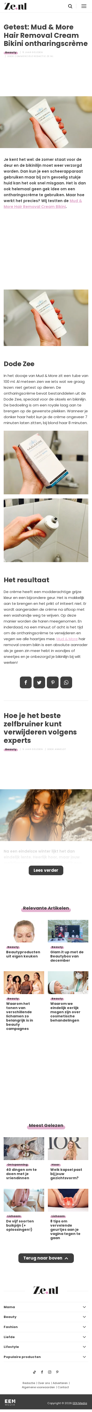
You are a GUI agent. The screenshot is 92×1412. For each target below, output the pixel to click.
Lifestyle (11, 1346)
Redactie (29, 1383)
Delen (26, 682)
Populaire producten (22, 1357)
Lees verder (46, 870)
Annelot (60, 749)
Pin (53, 682)
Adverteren (60, 1383)
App (66, 682)
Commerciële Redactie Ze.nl (34, 56)
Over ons (44, 1383)
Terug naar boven (42, 1258)
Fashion (11, 1327)
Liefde (9, 1337)
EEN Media (80, 1403)
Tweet (39, 682)
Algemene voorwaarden (38, 1387)
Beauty (10, 52)
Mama (9, 1307)
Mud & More (67, 638)
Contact (63, 1387)
